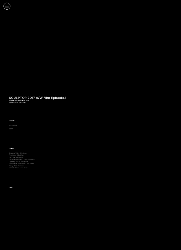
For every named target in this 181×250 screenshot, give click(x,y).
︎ (7, 6)
